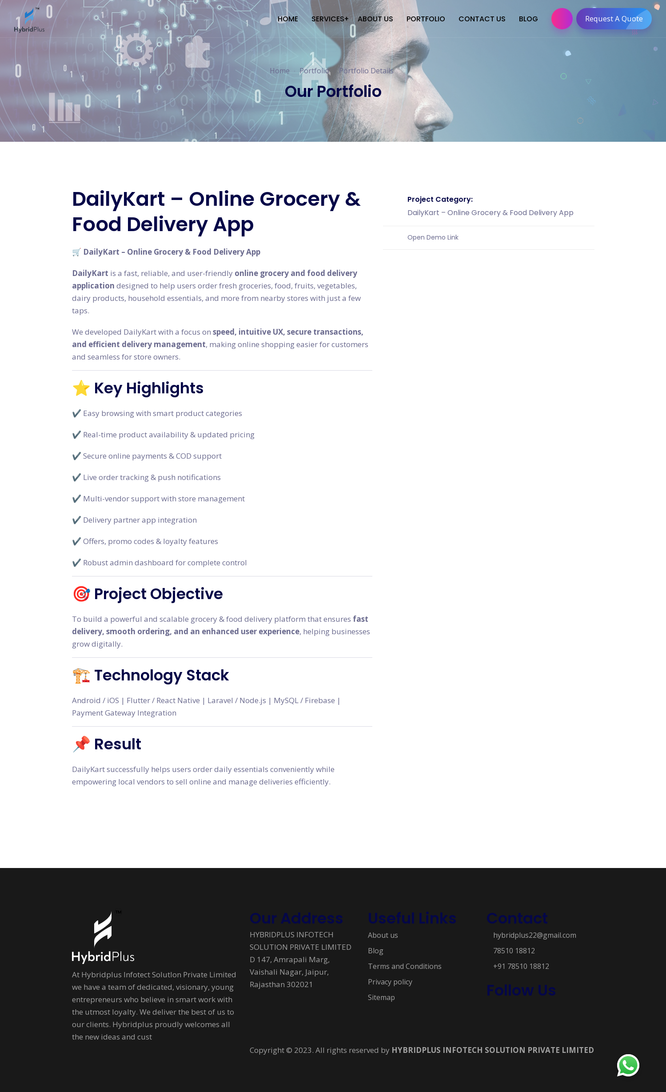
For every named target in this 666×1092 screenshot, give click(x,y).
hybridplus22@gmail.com (534, 935)
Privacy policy (390, 982)
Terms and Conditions (405, 966)
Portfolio (314, 70)
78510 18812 (514, 951)
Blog (375, 951)
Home (280, 70)
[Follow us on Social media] (491, 1013)
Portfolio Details (366, 70)
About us (383, 935)
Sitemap (381, 997)
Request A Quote (618, 18)
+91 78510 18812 (521, 966)
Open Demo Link (433, 236)
